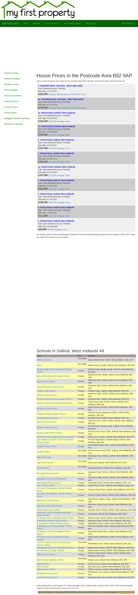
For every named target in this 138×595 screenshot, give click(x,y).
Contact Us (128, 23)
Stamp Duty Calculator (13, 124)
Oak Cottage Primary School (48, 483)
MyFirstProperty (10, 23)
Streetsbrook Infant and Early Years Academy (56, 548)
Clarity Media (45, 592)
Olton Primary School (45, 485)
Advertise (36, 23)
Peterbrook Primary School (48, 500)
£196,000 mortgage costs (59, 202)
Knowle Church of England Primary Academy (55, 437)
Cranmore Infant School (46, 395)
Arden (39, 365)
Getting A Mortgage (12, 79)
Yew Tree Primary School (47, 577)
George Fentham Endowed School (51, 414)
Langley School (43, 452)
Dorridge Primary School (47, 408)
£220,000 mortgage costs (59, 121)
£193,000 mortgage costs (59, 162)
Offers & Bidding (11, 90)
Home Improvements (13, 96)
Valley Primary (43, 567)
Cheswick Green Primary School (50, 387)
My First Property (88, 592)
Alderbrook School (44, 360)
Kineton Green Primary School (49, 433)
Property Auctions (11, 101)
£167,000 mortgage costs (59, 148)
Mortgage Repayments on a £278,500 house (67, 108)
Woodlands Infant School (47, 573)
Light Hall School (44, 457)
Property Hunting (11, 73)
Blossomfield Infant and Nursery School (53, 376)
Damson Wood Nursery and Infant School (54, 399)
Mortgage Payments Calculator (17, 118)
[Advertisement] (69, 49)
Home (25, 23)
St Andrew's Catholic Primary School (52, 521)
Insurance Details (109, 592)
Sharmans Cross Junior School (50, 506)
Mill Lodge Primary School (47, 473)
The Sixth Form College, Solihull (50, 550)
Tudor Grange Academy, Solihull (50, 560)
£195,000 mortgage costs (59, 135)
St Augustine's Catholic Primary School (53, 523)
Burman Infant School (46, 381)
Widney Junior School (46, 569)
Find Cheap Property (72, 23)
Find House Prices (52, 23)
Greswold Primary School (47, 418)
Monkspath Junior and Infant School (52, 479)
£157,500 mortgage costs (59, 175)
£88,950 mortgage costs (57, 229)
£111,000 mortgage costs (59, 216)
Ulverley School (43, 564)
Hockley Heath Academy (47, 427)
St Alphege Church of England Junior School (55, 518)
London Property (11, 107)
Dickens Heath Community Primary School (54, 403)
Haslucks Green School (46, 422)
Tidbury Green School (46, 554)
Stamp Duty (90, 23)
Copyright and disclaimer (66, 592)
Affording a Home (11, 84)
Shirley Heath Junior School (48, 510)
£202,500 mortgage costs (59, 189)
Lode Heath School (45, 462)
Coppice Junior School (46, 391)
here (76, 588)
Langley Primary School (46, 446)
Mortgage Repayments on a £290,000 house (67, 94)
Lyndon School (43, 468)
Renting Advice (10, 113)
